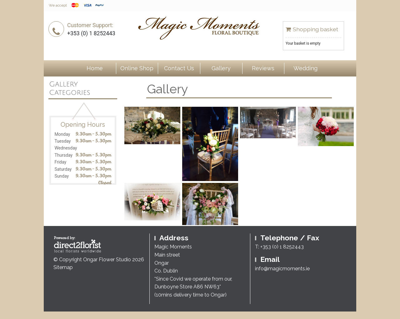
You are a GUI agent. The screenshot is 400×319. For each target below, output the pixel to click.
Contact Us (179, 68)
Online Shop (136, 68)
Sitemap (63, 267)
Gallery (221, 68)
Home (95, 68)
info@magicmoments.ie (282, 269)
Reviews (263, 68)
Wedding (305, 68)
